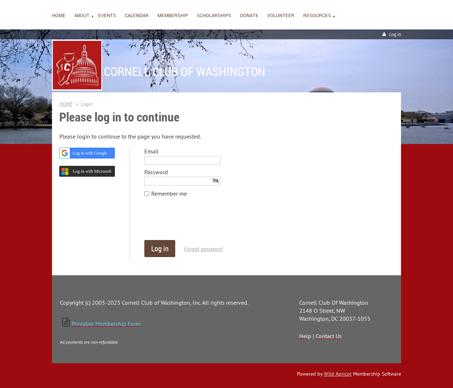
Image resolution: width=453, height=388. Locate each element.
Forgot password (203, 248)
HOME (65, 104)
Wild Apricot (338, 374)
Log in (395, 34)
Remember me (169, 193)
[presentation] (199, 222)
